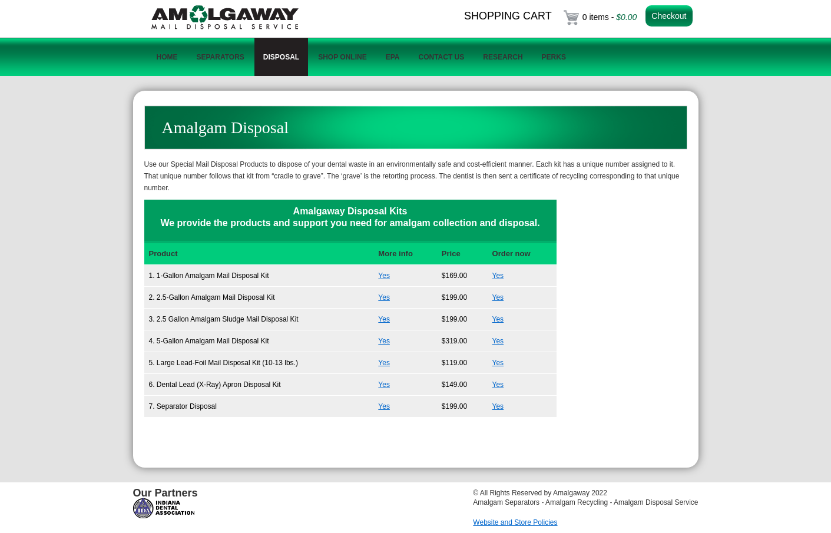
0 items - (609, 17)
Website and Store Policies (515, 522)
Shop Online (342, 57)
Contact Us (441, 57)
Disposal (281, 57)
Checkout (668, 16)
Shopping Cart (508, 16)
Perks (554, 57)
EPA (393, 57)
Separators (220, 57)
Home (167, 57)
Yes (384, 276)
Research (502, 57)
